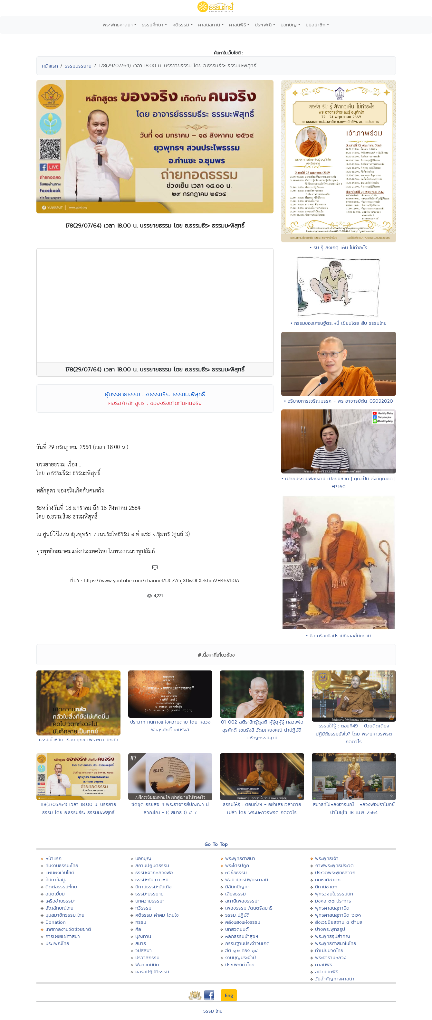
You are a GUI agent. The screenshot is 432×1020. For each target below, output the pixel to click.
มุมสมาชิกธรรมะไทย (64, 915)
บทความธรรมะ (149, 900)
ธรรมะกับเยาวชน (151, 879)
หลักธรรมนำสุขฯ (241, 936)
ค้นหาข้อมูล (56, 879)
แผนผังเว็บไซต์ (59, 872)
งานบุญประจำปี (240, 957)
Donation (55, 922)
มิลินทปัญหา (237, 886)
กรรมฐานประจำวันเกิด (247, 943)
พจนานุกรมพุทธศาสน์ (246, 879)
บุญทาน (143, 936)
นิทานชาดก (326, 886)
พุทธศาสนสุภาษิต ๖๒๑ (338, 915)
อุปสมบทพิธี (326, 971)
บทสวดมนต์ (237, 929)
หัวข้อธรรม (236, 872)
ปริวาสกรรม (147, 957)
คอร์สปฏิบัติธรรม (152, 971)
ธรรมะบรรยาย (149, 893)
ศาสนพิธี (237, 24)
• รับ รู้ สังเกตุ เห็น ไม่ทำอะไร (338, 247)
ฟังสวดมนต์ (147, 964)
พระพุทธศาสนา (118, 24)
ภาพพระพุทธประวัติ (334, 865)
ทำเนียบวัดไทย (329, 950)
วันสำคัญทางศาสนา (334, 978)
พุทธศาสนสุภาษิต (332, 907)
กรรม (140, 922)
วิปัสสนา (143, 950)
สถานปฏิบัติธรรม (152, 865)
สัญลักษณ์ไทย (59, 907)
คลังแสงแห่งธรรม (242, 922)
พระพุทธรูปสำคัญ (332, 936)
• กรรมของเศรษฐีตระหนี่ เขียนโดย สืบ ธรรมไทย (339, 323)
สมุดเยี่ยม (55, 893)
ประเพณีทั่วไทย (239, 964)
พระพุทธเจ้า (327, 858)
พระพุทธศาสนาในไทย (335, 943)
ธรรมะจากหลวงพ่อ (154, 872)
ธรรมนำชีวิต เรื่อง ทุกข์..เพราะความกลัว (78, 739)
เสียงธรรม (235, 893)
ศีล (138, 929)
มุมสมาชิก (315, 24)
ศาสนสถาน (209, 24)
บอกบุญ (289, 24)
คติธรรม (180, 24)
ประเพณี (263, 24)
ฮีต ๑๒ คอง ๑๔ (241, 950)
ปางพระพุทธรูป (330, 929)
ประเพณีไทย (57, 943)
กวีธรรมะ (144, 907)
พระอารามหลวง (330, 957)
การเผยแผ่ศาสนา (62, 936)
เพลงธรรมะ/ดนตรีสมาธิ (249, 907)
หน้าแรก (50, 65)
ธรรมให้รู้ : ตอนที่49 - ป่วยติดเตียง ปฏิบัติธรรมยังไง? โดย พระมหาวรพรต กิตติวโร (354, 733)
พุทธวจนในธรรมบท (334, 893)
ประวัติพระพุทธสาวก (335, 872)
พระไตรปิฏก (237, 865)
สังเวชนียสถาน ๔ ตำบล (338, 922)
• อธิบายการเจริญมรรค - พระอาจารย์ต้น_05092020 (338, 401)
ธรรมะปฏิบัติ (237, 915)
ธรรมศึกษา (152, 24)
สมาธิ (140, 943)
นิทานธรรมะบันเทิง (153, 886)
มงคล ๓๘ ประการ (333, 900)
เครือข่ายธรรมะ (60, 900)
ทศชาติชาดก (328, 879)
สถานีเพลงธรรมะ (242, 900)
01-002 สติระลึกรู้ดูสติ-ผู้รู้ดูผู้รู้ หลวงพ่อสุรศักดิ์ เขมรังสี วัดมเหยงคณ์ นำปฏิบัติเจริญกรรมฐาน (262, 729)
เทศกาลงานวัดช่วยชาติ (68, 929)
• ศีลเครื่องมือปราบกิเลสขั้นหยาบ (338, 635)
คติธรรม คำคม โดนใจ (157, 915)
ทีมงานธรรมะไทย (61, 865)
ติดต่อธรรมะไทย (61, 886)
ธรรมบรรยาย (78, 65)
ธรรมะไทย (213, 1010)
